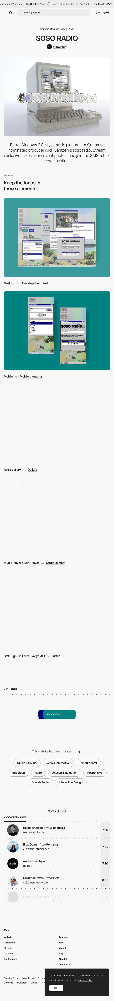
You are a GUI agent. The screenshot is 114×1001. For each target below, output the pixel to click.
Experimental (88, 763)
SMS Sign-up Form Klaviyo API (24, 656)
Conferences (10, 959)
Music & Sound (27, 763)
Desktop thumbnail (35, 283)
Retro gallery (12, 469)
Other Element (55, 562)
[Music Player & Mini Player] (57, 517)
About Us (63, 959)
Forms (56, 655)
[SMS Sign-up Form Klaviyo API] (57, 610)
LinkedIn (35, 982)
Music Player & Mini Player (21, 562)
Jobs (61, 942)
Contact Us (64, 964)
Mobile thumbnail (31, 376)
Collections (9, 942)
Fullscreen (18, 772)
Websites (8, 937)
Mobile (8, 376)
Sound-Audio (40, 782)
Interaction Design (71, 782)
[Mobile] (57, 330)
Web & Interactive (58, 763)
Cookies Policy (11, 978)
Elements (8, 948)
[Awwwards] (11, 12)
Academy (64, 937)
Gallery (32, 469)
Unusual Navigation (64, 772)
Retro (38, 772)
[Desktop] (57, 237)
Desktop (9, 283)
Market (62, 948)
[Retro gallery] (57, 424)
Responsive (95, 772)
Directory (9, 953)
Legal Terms (28, 978)
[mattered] (57, 46)
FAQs (61, 953)
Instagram (22, 982)
